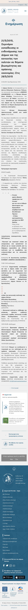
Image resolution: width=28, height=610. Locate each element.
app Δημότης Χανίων (9, 526)
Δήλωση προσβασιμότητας (10, 553)
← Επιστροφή (14, 388)
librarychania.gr (7, 517)
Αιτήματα (20, 4)
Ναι (11, 459)
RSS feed (5, 547)
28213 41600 (19, 480)
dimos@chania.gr (20, 483)
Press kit (5, 544)
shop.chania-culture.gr (9, 500)
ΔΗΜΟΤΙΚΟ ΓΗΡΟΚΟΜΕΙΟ (7, 591)
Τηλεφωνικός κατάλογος (10, 538)
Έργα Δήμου (6, 550)
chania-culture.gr (8, 497)
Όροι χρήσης (4, 605)
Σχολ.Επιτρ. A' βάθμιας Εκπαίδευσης (14, 592)
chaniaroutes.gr (7, 508)
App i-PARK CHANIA (9, 529)
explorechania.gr (8, 505)
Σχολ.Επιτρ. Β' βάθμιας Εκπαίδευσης (22, 592)
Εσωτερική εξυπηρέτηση (10, 541)
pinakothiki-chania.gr (9, 514)
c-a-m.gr (5, 523)
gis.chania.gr (6, 494)
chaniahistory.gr (7, 520)
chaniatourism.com (8, 503)
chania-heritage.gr (8, 511)
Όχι (16, 459)
